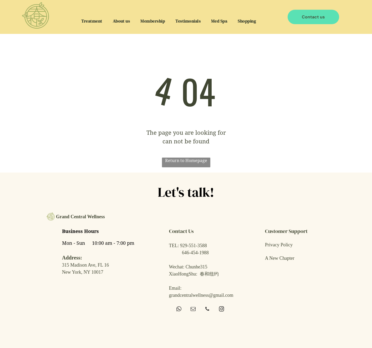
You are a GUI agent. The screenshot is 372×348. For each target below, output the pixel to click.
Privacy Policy (279, 244)
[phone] (207, 309)
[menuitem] (91, 21)
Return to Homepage (186, 160)
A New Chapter (279, 258)
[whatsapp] (179, 309)
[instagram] (221, 309)
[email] (193, 309)
